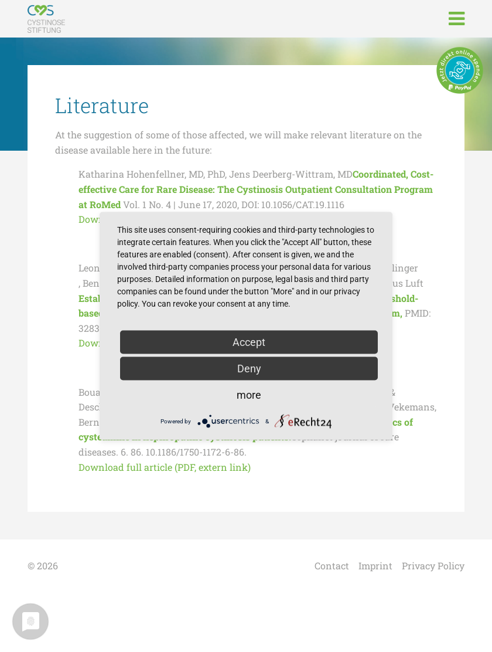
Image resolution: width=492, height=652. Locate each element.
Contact (332, 565)
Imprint (375, 565)
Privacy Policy (433, 565)
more (249, 395)
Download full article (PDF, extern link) (164, 467)
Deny (249, 368)
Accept (249, 342)
